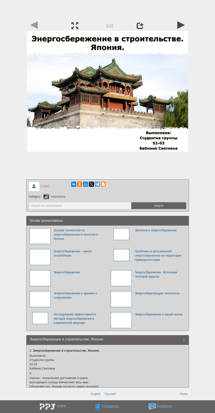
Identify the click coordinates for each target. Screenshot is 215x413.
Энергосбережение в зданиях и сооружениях (75, 295)
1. (31, 350)
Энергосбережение (67, 272)
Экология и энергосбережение (156, 230)
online (61, 406)
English (95, 394)
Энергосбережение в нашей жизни (158, 314)
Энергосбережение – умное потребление (73, 253)
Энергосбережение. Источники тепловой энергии (156, 274)
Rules (184, 394)
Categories (110, 407)
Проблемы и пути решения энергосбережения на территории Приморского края (158, 255)
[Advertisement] (108, 9)
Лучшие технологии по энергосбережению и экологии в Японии (76, 234)
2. (31, 373)
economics (54, 196)
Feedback (164, 407)
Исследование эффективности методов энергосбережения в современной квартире (75, 318)
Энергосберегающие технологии (157, 293)
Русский (110, 394)
